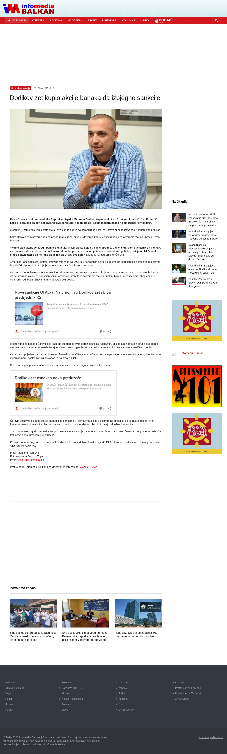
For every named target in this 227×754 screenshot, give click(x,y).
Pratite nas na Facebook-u (189, 688)
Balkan (9, 698)
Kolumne (66, 682)
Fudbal (122, 693)
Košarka (123, 698)
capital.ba (38, 459)
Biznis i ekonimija (14, 688)
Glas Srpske (24, 459)
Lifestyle (123, 682)
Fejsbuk (83, 466)
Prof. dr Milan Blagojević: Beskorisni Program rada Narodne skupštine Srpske (203, 235)
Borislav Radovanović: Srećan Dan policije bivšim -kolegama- (203, 283)
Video (65, 709)
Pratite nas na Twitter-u (188, 693)
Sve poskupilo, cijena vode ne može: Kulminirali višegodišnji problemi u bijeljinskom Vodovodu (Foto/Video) (85, 636)
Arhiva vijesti (182, 698)
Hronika (9, 704)
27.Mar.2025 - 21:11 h (45, 88)
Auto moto (67, 704)
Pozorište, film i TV (72, 688)
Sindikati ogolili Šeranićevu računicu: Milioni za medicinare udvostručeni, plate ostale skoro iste (33, 636)
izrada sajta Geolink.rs (211, 737)
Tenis (121, 704)
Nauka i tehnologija (72, 698)
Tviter (93, 466)
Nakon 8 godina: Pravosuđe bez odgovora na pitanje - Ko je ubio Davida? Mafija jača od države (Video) (202, 252)
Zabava (122, 688)
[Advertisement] (113, 51)
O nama (179, 682)
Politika (9, 709)
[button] (38, 20)
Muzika (66, 693)
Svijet (8, 693)
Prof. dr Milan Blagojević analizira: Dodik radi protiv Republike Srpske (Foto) (203, 269)
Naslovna (10, 682)
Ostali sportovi (126, 709)
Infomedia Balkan (192, 353)
